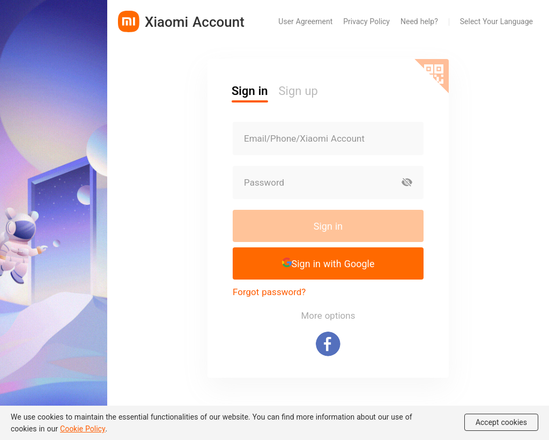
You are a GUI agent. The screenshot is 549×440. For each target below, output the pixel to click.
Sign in (328, 225)
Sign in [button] (250, 90)
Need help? (419, 21)
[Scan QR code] (431, 76)
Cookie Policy (83, 428)
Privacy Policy (366, 21)
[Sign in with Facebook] (328, 344)
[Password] (312, 182)
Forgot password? (269, 291)
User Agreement (305, 21)
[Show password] (407, 182)
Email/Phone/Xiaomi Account (304, 138)
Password (264, 182)
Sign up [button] (298, 90)
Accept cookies (501, 422)
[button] (328, 263)
